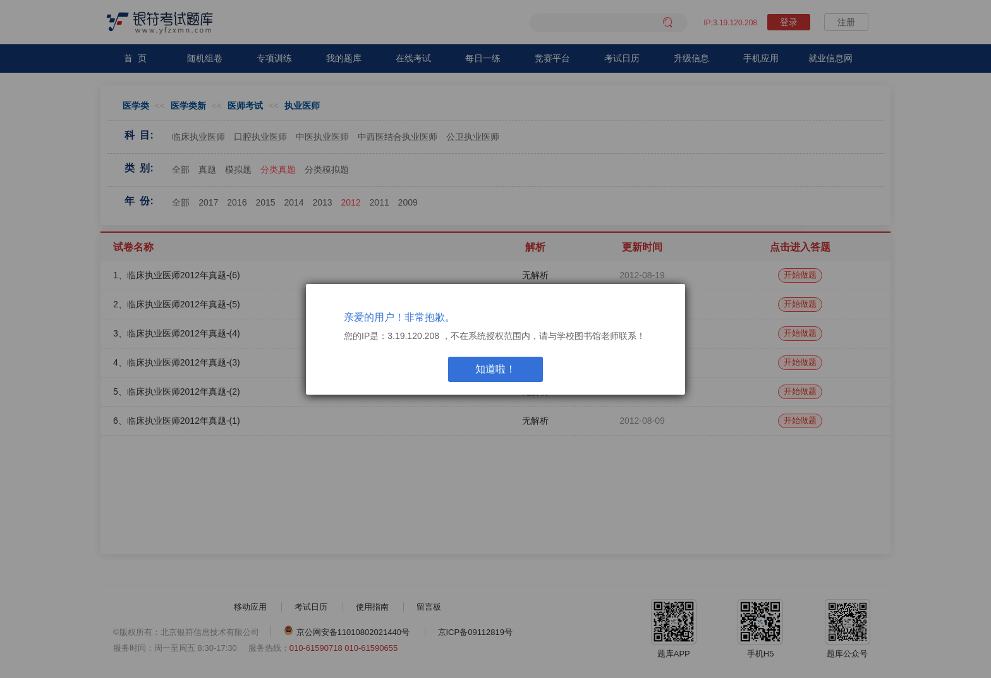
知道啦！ (495, 369)
